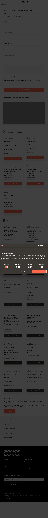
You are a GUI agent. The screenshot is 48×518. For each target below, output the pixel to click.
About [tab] (39, 249)
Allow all (39, 271)
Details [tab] (24, 249)
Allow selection (24, 271)
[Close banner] (46, 245)
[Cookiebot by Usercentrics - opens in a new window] (38, 245)
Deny (9, 271)
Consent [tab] (8, 249)
